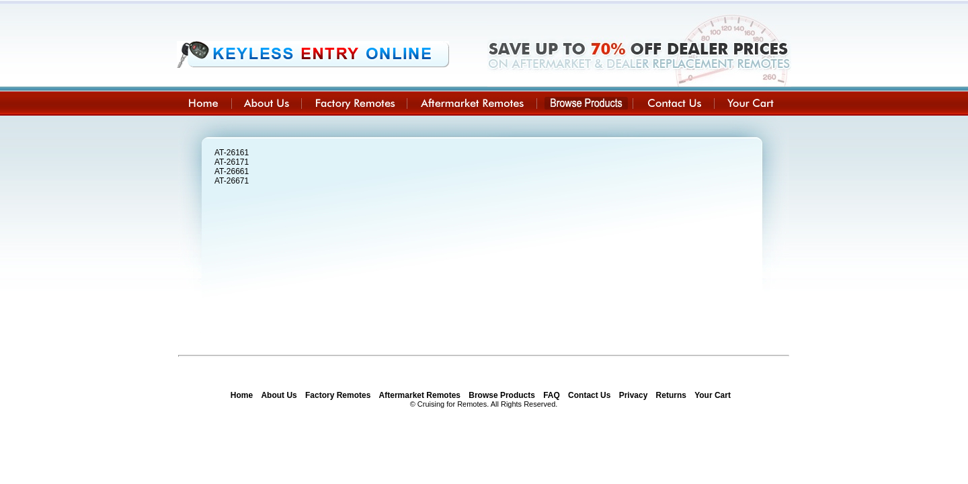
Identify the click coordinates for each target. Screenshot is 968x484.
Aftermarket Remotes (419, 395)
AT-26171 (231, 162)
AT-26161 (231, 152)
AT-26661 (231, 171)
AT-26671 (231, 181)
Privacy (633, 395)
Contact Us (589, 395)
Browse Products (502, 395)
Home (242, 395)
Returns (671, 395)
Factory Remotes (337, 395)
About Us (278, 395)
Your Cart (712, 395)
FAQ (551, 395)
